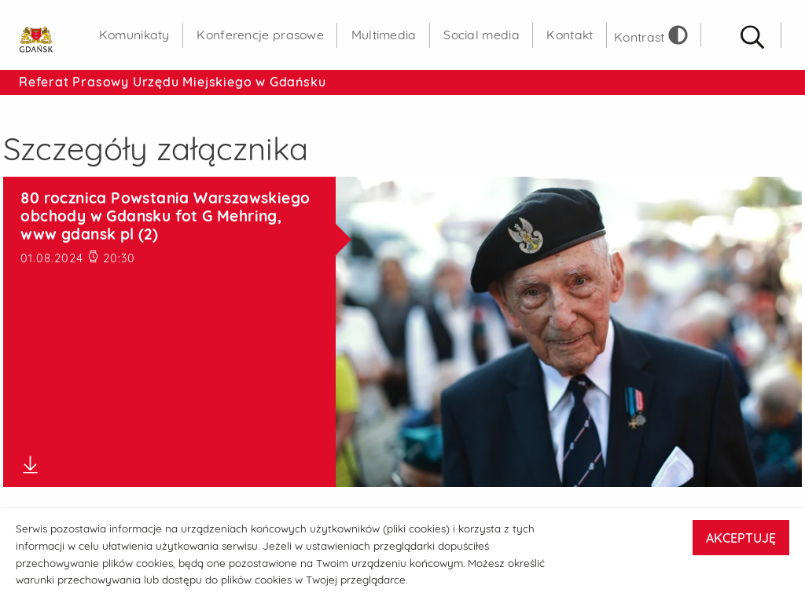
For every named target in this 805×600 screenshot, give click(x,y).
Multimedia (384, 34)
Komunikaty (134, 34)
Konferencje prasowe (260, 34)
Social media (481, 34)
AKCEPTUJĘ (741, 538)
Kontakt (569, 34)
